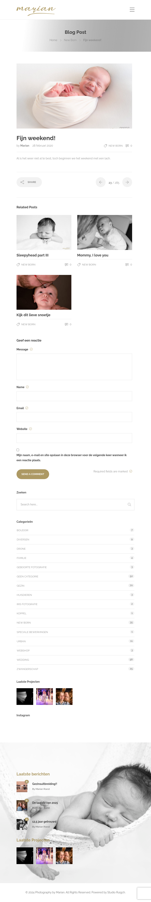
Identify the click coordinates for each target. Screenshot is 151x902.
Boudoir (22, 530)
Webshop (23, 650)
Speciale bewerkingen (32, 632)
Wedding (23, 659)
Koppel (21, 613)
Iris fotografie (27, 604)
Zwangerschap (27, 669)
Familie (21, 558)
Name (23, 387)
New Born (70, 40)
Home (53, 40)
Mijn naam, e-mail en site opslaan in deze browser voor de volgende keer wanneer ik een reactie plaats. (72, 458)
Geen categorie (27, 576)
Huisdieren (24, 594)
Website (24, 429)
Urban (21, 641)
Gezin (20, 585)
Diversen (23, 539)
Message (25, 349)
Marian (25, 145)
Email (22, 408)
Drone (21, 548)
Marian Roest (43, 789)
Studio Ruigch (116, 892)
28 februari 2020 (42, 145)
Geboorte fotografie (32, 567)
